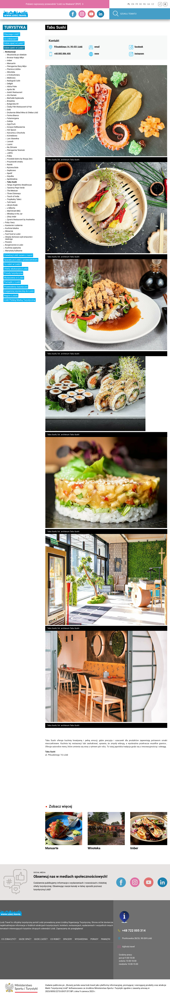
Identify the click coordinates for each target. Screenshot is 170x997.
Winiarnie (9, 231)
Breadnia (11, 101)
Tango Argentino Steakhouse (19, 185)
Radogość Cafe (13, 81)
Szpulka (10, 176)
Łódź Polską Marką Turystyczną (19, 300)
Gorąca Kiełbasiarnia (16, 127)
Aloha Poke (12, 86)
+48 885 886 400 (62, 53)
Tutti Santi (11, 202)
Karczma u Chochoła (16, 133)
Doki (9, 110)
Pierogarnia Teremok (16, 150)
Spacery (67, 939)
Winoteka (11, 72)
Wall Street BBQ (13, 211)
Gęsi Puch (11, 124)
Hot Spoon (11, 130)
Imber (9, 60)
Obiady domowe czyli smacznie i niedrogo (19, 238)
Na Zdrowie (12, 147)
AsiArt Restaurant (14, 92)
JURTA (10, 153)
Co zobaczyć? (11, 38)
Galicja (10, 121)
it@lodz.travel (128, 946)
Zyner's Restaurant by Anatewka (21, 219)
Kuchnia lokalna (12, 228)
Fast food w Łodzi (12, 234)
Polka (9, 156)
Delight (10, 83)
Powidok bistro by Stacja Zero (19, 159)
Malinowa (11, 78)
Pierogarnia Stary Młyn (17, 66)
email (97, 46)
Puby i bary (10, 222)
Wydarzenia (81, 939)
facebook (139, 46)
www (96, 53)
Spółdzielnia (12, 179)
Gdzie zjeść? (41, 939)
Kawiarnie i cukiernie (13, 225)
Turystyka (15, 27)
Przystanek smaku (15, 162)
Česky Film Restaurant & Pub (19, 107)
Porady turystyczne (13, 273)
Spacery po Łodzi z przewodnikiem (21, 260)
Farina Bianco (13, 115)
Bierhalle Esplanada (15, 98)
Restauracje (10, 52)
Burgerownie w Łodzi (14, 245)
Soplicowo (11, 170)
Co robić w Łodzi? (12, 264)
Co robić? (55, 939)
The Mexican (12, 191)
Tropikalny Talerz (14, 199)
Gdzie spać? (25, 939)
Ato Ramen (12, 95)
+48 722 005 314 (134, 930)
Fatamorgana (13, 118)
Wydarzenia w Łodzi (14, 277)
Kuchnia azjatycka (13, 248)
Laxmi (9, 144)
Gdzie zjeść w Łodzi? (14, 47)
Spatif (9, 173)
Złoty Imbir (11, 217)
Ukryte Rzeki (12, 205)
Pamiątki (105, 939)
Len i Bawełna (13, 138)
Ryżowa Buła (12, 167)
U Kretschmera (13, 75)
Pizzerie (8, 242)
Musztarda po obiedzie (16, 55)
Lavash (10, 141)
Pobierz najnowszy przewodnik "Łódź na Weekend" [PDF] (53, 4)
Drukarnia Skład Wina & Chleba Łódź (22, 112)
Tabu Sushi (12, 182)
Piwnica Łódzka (14, 69)
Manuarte (11, 63)
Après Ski (11, 89)
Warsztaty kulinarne (13, 251)
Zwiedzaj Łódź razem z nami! (18, 255)
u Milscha (11, 208)
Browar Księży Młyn (15, 57)
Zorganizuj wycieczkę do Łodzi (19, 291)
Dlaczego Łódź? (12, 34)
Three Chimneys (14, 193)
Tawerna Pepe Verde (16, 188)
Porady (94, 939)
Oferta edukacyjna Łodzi (16, 268)
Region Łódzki (11, 295)
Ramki (9, 164)
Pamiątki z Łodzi (12, 282)
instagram (139, 53)
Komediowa (12, 136)
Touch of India (13, 196)
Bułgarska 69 (12, 104)
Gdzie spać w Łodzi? (14, 43)
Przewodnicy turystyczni (16, 286)
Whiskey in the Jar (14, 214)
